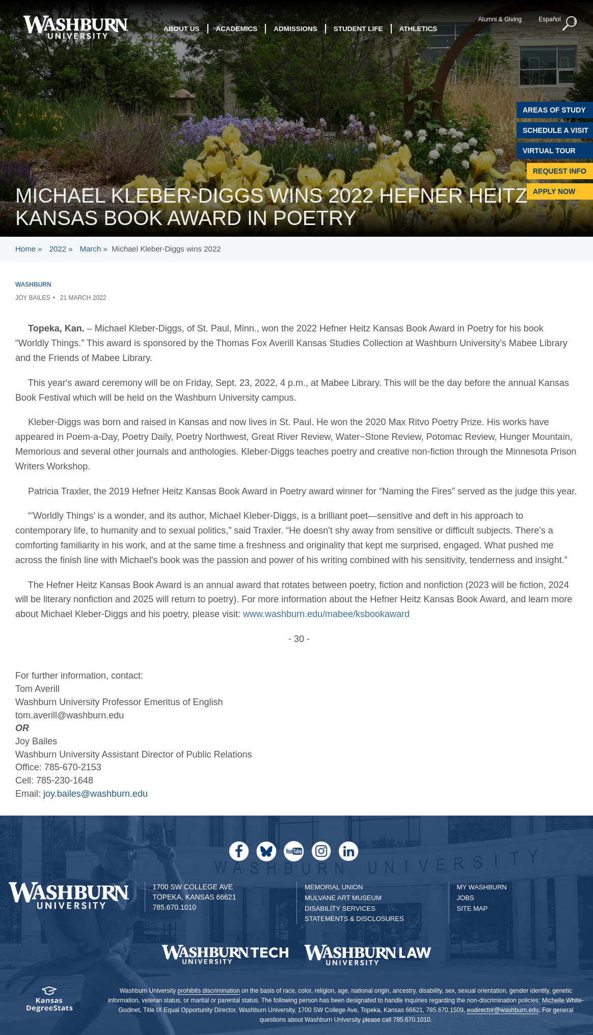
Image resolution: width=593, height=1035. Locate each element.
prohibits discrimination (209, 990)
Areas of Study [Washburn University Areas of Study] (554, 110)
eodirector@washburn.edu (502, 1010)
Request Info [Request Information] (559, 171)
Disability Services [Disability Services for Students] (340, 908)
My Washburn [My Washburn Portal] (482, 887)
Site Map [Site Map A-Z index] (472, 908)
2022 (57, 248)
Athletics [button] (418, 29)
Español (549, 19)
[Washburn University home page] (75, 27)
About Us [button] (182, 29)
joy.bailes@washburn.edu (95, 794)
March (90, 248)
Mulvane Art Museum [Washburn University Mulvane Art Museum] (343, 898)
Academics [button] (237, 29)
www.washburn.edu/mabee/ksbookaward (326, 614)
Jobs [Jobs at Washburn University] (465, 898)
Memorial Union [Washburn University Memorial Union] (334, 887)
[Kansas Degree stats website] (49, 1002)
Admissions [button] (295, 29)
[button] (570, 24)
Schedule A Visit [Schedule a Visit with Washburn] (555, 130)
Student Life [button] (358, 29)
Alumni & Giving (500, 19)
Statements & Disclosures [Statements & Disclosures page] (354, 918)
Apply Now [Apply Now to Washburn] (554, 191)
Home (25, 248)
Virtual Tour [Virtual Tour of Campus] (549, 151)
